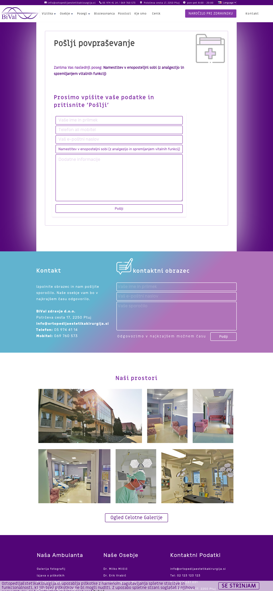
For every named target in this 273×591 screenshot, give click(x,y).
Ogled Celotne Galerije (136, 518)
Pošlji (119, 209)
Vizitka (49, 14)
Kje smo (139, 14)
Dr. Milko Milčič (115, 568)
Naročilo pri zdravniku (211, 13)
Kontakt (252, 14)
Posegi (83, 14)
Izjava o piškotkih (51, 575)
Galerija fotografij (51, 568)
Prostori (123, 14)
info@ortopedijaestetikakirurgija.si (72, 2)
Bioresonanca (104, 14)
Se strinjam (239, 585)
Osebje (66, 14)
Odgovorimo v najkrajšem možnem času (161, 336)
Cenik (155, 14)
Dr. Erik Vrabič (114, 575)
